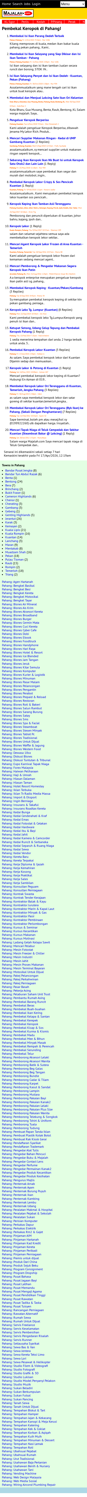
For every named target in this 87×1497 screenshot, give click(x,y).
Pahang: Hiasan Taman (17, 782)
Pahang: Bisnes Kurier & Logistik (23, 675)
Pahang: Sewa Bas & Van (18, 1347)
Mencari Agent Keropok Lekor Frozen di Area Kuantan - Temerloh (46, 246)
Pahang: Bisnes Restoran (18, 701)
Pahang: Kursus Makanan (19, 935)
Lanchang (11, 541)
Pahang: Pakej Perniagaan (19, 983)
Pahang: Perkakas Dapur (18, 1224)
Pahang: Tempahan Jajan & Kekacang (26, 1418)
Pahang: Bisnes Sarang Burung (22, 712)
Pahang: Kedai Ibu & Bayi (19, 831)
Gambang (11, 507)
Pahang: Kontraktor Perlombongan (25, 924)
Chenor (10, 500)
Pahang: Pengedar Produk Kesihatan (26, 1176)
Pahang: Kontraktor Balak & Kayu (24, 901)
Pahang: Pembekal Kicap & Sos (23, 1028)
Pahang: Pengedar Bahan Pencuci (24, 1154)
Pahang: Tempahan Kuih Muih (22, 1436)
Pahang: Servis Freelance (18, 1325)
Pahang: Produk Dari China (19, 1262)
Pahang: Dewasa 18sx (16, 753)
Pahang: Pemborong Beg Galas (22, 1068)
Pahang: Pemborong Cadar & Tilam (25, 1080)
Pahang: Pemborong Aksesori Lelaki (25, 1057)
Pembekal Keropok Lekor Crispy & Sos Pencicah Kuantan (41, 184)
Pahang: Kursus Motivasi (18, 938)
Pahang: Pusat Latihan (16, 1284)
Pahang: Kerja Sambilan (17, 883)
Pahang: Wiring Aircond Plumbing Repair (29, 1485)
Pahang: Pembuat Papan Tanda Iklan (26, 1132)
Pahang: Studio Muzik (16, 1384)
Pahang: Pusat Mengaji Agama (22, 1291)
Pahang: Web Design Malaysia (21, 1477)
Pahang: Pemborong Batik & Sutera (25, 1065)
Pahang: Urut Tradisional (18, 1459)
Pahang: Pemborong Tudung (21, 1128)
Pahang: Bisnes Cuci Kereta (19, 626)
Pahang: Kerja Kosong (16, 871)
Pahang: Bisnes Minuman (18, 678)
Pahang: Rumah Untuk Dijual (21, 1321)
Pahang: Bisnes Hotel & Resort (22, 652)
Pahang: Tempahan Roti (17, 1447)
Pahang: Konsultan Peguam (20, 886)
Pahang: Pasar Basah (15, 987)
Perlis (25, 22)
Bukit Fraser (13, 493)
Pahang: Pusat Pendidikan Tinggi (23, 1295)
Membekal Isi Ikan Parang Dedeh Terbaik (37, 36)
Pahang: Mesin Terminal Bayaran (23, 968)
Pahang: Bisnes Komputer (19, 671)
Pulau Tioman (14, 559)
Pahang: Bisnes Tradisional (19, 738)
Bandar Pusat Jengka (18, 470)
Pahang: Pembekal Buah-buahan (23, 1009)
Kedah (41, 22)
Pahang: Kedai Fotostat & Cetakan (24, 823)
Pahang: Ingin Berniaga (17, 801)
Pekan (9, 556)
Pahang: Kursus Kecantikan (20, 931)
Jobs (27, 4)
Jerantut (10, 518)
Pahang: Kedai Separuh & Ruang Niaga (28, 846)
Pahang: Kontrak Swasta (18, 894)
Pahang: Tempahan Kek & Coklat (23, 1429)
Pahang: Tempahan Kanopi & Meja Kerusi (29, 1421)
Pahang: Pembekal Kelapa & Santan (26, 1016)
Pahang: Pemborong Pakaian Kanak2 (26, 1102)
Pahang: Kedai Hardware (18, 827)
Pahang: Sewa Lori (14, 1358)
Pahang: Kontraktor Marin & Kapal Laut (28, 909)
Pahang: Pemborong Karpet (20, 1083)
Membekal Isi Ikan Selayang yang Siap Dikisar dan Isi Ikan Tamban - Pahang (45, 56)
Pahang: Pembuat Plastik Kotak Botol (26, 1135)
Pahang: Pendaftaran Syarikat (21, 1143)
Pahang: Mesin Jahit (15, 961)
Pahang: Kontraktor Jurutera (20, 905)
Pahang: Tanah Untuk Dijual (20, 1407)
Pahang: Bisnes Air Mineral (19, 604)
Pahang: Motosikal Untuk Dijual (23, 972)
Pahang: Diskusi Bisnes (17, 756)
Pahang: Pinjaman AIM (17, 1236)
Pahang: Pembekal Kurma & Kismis (25, 1031)
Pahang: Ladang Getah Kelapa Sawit (26, 942)
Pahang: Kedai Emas (15, 819)
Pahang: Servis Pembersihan (20, 1332)
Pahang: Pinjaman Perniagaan (21, 1254)
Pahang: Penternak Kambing (20, 1199)
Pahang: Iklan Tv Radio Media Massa (26, 793)
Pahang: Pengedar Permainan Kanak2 (26, 1169)
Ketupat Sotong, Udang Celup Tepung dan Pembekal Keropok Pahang (44, 330)
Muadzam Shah (15, 552)
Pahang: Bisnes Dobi (15, 634)
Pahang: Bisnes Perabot (17, 693)
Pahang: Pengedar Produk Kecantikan (26, 1172)
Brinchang (12, 489)
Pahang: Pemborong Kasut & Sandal (26, 1087)
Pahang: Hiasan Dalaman (18, 779)
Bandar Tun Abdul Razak (21, 474)
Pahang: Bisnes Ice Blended (20, 656)
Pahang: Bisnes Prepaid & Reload (24, 697)
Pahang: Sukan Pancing (17, 1399)
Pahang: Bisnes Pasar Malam (21, 682)
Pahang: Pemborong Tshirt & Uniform (26, 1121)
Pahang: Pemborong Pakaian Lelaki (25, 1106)
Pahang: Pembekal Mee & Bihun (23, 1039)
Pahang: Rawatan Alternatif (20, 1314)
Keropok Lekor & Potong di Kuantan (34, 368)
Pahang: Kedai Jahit (15, 834)
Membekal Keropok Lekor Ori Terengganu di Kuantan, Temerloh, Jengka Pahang (45, 388)
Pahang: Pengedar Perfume (19, 1165)
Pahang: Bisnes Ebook (16, 637)
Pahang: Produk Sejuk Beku (20, 1265)
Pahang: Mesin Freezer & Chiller (23, 953)
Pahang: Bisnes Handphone (20, 645)
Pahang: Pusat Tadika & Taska (21, 1303)
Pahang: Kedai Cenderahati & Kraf (24, 816)
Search (17, 4)
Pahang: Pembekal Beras (18, 1005)
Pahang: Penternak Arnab (18, 1184)
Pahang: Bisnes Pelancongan (21, 686)
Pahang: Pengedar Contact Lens (22, 1161)
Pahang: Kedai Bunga (16, 812)
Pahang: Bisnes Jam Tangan (20, 660)
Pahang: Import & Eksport (19, 797)
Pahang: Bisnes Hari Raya (18, 649)
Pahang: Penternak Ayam (18, 1187)
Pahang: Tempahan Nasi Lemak (22, 1444)
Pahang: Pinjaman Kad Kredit (21, 1243)
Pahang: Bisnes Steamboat (19, 727)
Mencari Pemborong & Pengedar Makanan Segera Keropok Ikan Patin (43, 268)
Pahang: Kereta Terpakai (18, 860)
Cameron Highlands (18, 496)
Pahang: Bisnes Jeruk (16, 664)
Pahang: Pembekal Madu (18, 1035)
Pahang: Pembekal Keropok (20, 1024)
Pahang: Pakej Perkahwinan (20, 979)
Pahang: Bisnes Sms (15, 719)
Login (36, 4)
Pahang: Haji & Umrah (16, 775)
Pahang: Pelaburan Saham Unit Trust (26, 994)
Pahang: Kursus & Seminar (19, 927)
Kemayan (11, 526)
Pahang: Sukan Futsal (16, 1395)
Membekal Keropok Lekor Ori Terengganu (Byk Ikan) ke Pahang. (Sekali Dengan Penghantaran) (46, 410)
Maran (9, 545)
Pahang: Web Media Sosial (19, 1481)
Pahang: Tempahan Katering (20, 1425)
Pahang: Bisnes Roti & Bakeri (21, 704)
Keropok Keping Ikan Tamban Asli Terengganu (40, 204)
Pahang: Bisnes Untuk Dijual (20, 741)
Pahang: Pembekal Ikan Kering (22, 1013)
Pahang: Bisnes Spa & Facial (21, 723)
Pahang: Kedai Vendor (16, 853)
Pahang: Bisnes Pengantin (19, 689)
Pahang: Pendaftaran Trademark (23, 1146)
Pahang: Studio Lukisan (17, 1377)
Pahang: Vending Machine (19, 1473)
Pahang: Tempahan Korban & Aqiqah (26, 1432)
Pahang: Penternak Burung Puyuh (24, 1191)
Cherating (11, 504)
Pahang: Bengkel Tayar (17, 600)
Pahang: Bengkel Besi (16, 589)
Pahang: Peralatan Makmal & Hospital (27, 1210)
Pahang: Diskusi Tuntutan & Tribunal (26, 760)
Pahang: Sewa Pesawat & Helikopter (26, 1362)
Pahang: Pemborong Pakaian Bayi (24, 1098)
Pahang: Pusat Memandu (18, 1288)
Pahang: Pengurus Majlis (18, 1180)
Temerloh (11, 571)
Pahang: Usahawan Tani (17, 1470)
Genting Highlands (17, 515)
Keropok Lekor (19, 226)
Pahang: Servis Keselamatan (20, 1328)
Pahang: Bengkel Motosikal (20, 597)
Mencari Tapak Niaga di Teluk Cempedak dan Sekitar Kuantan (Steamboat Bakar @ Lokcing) (44, 431)
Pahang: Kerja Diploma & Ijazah (23, 864)
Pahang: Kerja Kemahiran (18, 868)
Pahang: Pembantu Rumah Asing (23, 998)
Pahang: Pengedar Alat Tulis (20, 1150)
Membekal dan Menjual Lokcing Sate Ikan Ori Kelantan (46, 98)
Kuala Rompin (14, 533)
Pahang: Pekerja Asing (16, 990)
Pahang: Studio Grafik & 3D (20, 1373)
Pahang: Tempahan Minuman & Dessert (28, 1440)
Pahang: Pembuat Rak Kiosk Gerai (24, 1139)
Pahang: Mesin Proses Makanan (23, 964)
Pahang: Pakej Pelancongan (20, 975)
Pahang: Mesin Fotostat (17, 950)
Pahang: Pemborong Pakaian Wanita (26, 1113)
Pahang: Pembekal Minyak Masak (24, 1042)
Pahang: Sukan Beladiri (17, 1388)
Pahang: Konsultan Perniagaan (22, 890)
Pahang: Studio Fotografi (18, 1369)
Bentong (11, 481)
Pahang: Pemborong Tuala (19, 1124)
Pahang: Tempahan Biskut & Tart (23, 1410)
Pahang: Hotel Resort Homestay (23, 786)
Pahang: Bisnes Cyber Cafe (19, 630)
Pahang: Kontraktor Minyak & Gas (24, 912)
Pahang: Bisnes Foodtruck (19, 641)
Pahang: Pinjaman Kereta (18, 1247)
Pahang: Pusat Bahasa (16, 1276)
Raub (8, 563)
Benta (9, 478)
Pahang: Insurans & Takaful (20, 805)
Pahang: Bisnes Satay (16, 715)
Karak (9, 522)
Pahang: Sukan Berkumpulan (21, 1392)
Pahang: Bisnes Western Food (21, 749)
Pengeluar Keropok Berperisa (29, 120)
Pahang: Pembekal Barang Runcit (24, 1002)
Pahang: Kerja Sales (15, 879)
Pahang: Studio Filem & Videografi (25, 1366)
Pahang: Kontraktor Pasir (18, 916)
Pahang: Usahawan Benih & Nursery (26, 1466)
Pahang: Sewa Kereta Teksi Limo (23, 1354)
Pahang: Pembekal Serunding (21, 1050)
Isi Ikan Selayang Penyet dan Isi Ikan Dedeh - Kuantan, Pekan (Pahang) (46, 78)
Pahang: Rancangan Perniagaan (23, 1310)
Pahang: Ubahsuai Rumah (19, 1455)
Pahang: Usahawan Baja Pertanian (24, 1462)
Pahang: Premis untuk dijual (20, 1258)
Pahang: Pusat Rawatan (17, 1299)
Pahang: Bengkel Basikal (18, 585)
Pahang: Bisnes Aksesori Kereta (22, 611)
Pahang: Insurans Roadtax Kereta (24, 808)
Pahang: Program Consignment (22, 1269)
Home (6, 4)
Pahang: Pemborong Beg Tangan (23, 1072)
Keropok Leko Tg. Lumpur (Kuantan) (34, 310)
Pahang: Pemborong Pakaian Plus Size (27, 1109)
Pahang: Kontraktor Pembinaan (22, 920)
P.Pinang (56, 22)
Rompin (10, 567)
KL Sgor (9, 22)
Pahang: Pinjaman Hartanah (20, 1239)
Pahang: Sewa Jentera (16, 1351)
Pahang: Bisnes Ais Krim (17, 608)
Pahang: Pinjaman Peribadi (19, 1250)
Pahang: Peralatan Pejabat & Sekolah (26, 1213)
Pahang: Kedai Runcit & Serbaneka (25, 842)
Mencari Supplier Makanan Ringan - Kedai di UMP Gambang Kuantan (43, 140)
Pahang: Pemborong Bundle (20, 1076)
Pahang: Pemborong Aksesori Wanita (26, 1061)
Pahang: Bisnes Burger (16, 619)
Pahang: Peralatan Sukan (18, 1217)
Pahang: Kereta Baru (15, 857)
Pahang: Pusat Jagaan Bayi (19, 1280)
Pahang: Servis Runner (17, 1340)
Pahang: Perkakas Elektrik (19, 1228)
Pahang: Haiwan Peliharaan (20, 771)
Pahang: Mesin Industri (17, 957)
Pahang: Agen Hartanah (17, 582)
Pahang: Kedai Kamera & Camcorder (26, 838)
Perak (72, 22)
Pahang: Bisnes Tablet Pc (18, 734)
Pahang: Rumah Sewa (16, 1317)
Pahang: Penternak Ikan (17, 1195)
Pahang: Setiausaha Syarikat (20, 1343)
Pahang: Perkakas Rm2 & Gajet (22, 1232)
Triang (9, 574)
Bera (8, 485)
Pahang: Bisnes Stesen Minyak (22, 730)
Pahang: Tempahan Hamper (20, 1414)
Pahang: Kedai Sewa (15, 849)
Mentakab (11, 548)
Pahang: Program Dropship (19, 1273)
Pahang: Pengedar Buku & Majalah (25, 1157)
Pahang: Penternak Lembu (19, 1202)
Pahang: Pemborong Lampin (20, 1091)
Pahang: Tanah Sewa (15, 1403)
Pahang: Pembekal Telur (18, 1054)
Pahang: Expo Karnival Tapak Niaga (25, 764)
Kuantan (11, 537)
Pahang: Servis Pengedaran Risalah (25, 1336)
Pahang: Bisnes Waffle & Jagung (23, 745)
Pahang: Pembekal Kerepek (20, 1020)
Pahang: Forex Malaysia (17, 768)
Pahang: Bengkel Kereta (17, 593)
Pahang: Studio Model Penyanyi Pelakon (28, 1381)
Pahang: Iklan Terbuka (16, 790)
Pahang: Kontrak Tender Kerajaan (24, 897)
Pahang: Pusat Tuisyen (16, 1306)
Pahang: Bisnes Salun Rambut (22, 708)
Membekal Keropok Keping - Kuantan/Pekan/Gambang (46, 288)
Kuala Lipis (12, 530)
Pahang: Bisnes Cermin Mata (20, 622)
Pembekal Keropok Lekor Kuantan (32, 350)
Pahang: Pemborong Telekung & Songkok (30, 1117)
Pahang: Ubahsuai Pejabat (19, 1451)
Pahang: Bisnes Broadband (19, 615)
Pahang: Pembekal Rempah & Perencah (28, 1046)
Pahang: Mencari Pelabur (18, 946)
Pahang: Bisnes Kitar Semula (21, 667)
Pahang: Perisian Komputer (19, 1221)
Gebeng (10, 511)
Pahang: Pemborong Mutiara (21, 1094)
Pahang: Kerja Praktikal (17, 875)
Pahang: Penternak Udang (19, 1206)
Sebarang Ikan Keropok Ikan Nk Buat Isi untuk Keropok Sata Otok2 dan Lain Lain (47, 162)
